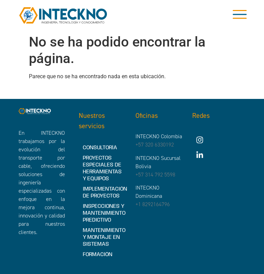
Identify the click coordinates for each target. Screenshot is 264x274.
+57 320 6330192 (154, 144)
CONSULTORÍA (100, 148)
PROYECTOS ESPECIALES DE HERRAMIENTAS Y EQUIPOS (102, 168)
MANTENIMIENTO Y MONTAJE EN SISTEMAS (104, 237)
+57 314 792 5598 (155, 174)
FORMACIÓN (97, 254)
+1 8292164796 (152, 204)
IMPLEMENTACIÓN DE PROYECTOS (105, 192)
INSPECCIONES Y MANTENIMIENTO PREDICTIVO (104, 213)
